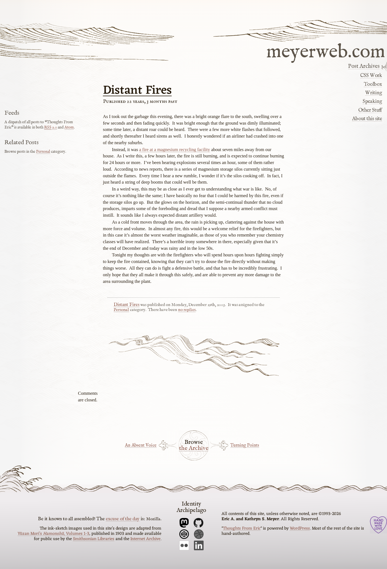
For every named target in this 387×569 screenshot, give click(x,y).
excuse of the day (122, 519)
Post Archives (364, 66)
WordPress (300, 528)
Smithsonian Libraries (93, 539)
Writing (373, 93)
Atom (69, 127)
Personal (121, 310)
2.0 (50, 127)
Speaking (372, 101)
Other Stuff (370, 110)
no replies (187, 310)
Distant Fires (137, 90)
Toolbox (373, 84)
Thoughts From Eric (241, 528)
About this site (367, 119)
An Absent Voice (141, 445)
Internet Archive (145, 539)
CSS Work (371, 76)
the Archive (193, 448)
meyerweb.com (325, 51)
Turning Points (244, 445)
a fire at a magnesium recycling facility (174, 149)
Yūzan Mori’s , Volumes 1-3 (53, 534)
